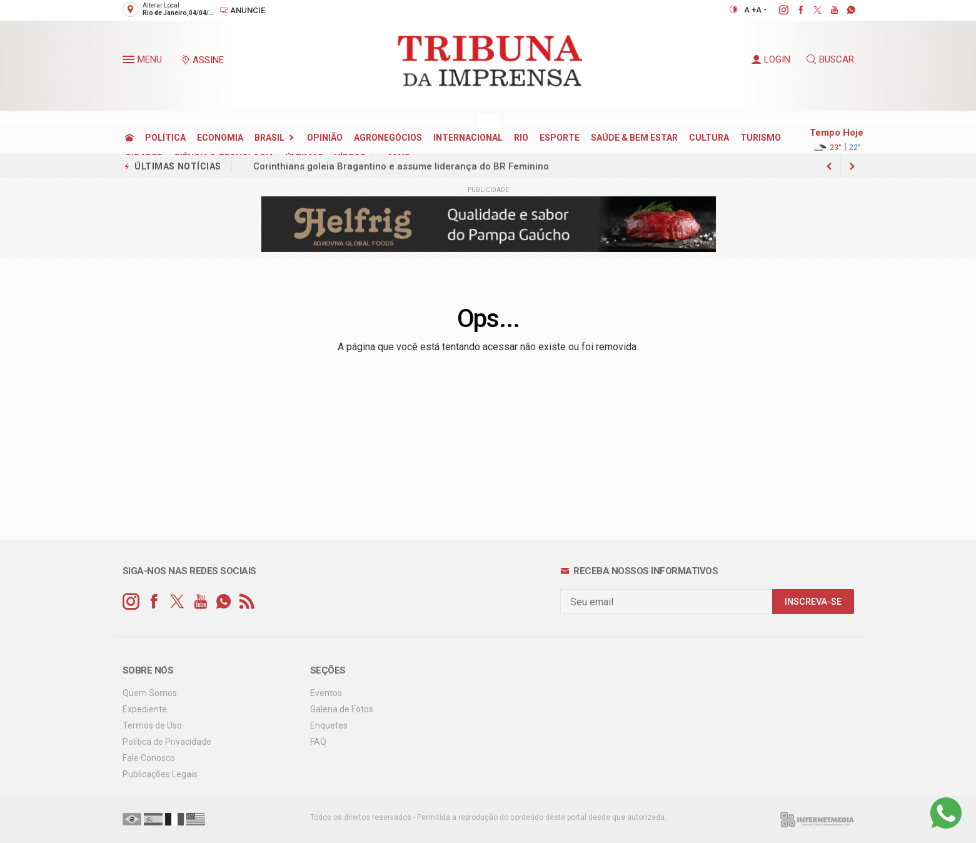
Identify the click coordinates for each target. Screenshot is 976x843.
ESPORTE (560, 138)
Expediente (145, 709)
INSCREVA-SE (813, 602)
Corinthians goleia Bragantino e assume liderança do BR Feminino (401, 166)
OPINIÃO (325, 138)
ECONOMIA (220, 138)
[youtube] (827, 10)
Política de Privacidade (167, 742)
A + (750, 9)
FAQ (318, 742)
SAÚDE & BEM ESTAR (634, 138)
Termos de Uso (152, 725)
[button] (130, 62)
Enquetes (329, 725)
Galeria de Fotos (341, 709)
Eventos (326, 693)
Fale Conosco (149, 758)
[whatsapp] (844, 10)
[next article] (829, 166)
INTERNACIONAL (468, 138)
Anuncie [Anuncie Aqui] (242, 10)
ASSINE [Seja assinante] (202, 60)
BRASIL (269, 138)
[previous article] (852, 166)
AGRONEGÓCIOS (388, 138)
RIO (521, 138)
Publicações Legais (160, 774)
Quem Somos (150, 693)
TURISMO (760, 138)
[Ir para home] (129, 138)
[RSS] (246, 602)
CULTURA (709, 138)
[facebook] (794, 10)
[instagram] (777, 10)
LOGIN (771, 59)
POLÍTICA (165, 138)
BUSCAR (830, 59)
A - (761, 9)
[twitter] (811, 10)
